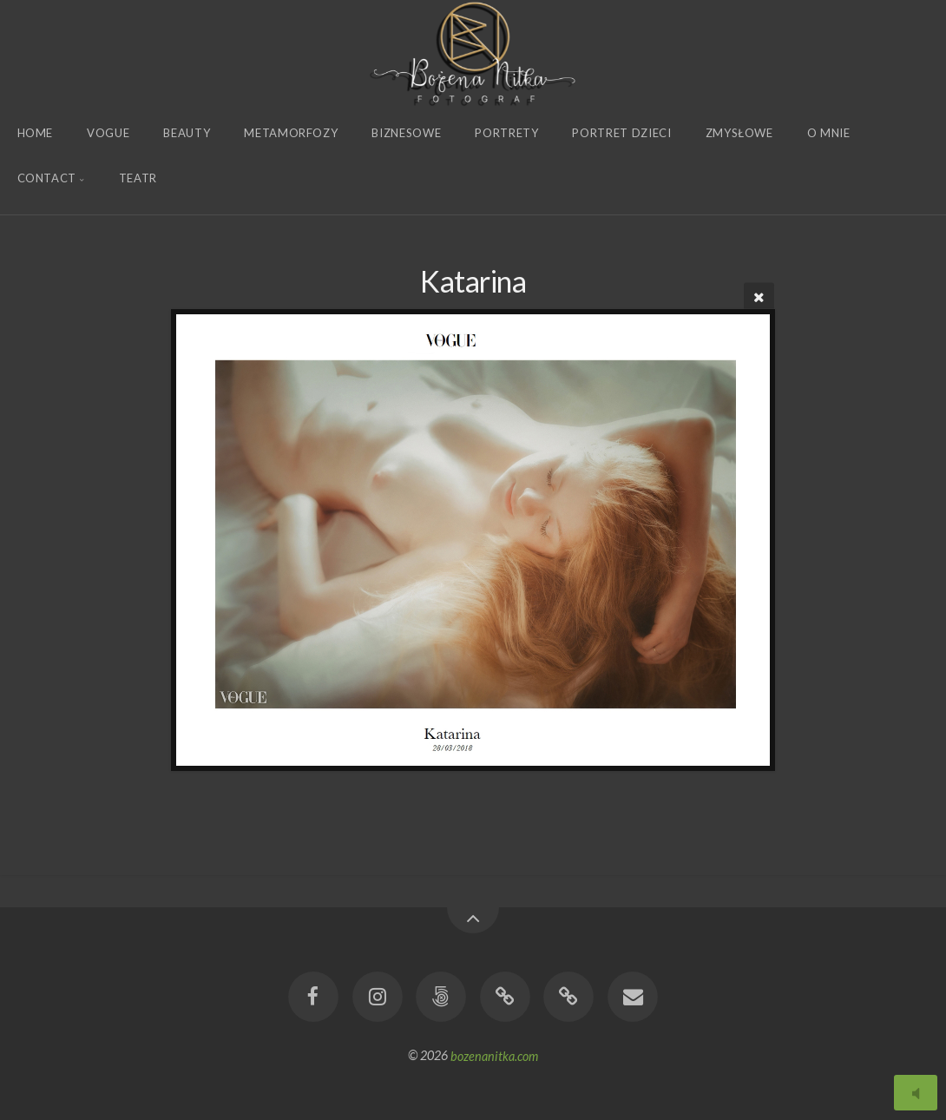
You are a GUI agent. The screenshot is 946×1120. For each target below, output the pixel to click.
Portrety (506, 133)
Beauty (186, 133)
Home (35, 133)
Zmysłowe (739, 133)
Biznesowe (406, 133)
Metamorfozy (291, 133)
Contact (47, 178)
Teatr (138, 178)
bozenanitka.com (494, 1055)
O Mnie (829, 133)
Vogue (108, 133)
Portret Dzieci (621, 133)
